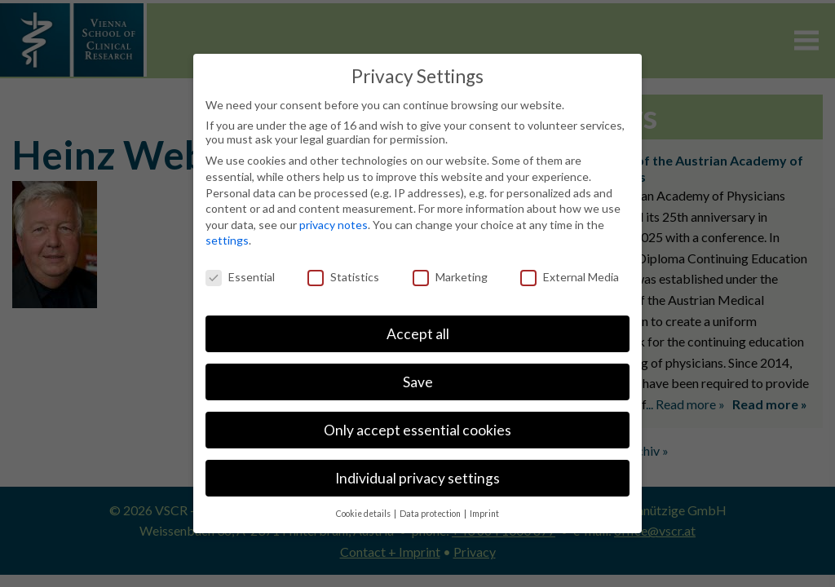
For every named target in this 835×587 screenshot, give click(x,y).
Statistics (343, 277)
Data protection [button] (431, 514)
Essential (240, 277)
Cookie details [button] (364, 514)
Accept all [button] (418, 333)
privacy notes (333, 225)
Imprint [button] (484, 514)
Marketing (450, 277)
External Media (569, 277)
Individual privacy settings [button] (417, 478)
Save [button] (418, 382)
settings (227, 240)
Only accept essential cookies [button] (417, 430)
